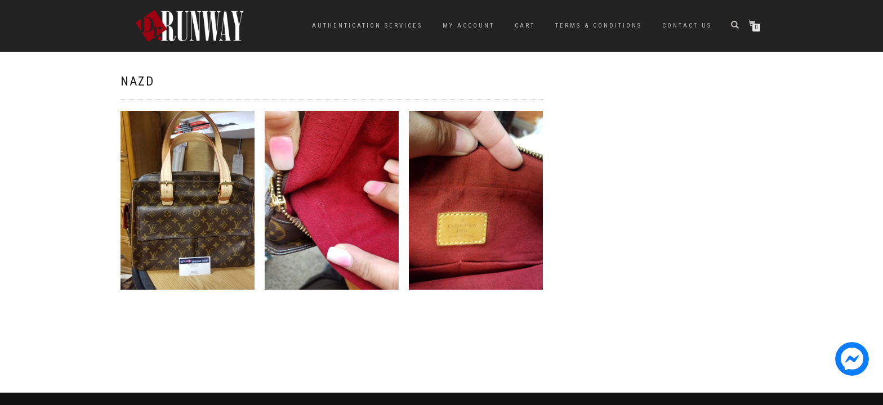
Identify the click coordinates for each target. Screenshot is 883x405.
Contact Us (687, 25)
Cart (525, 25)
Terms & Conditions (598, 25)
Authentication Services (367, 25)
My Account (468, 25)
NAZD (137, 81)
